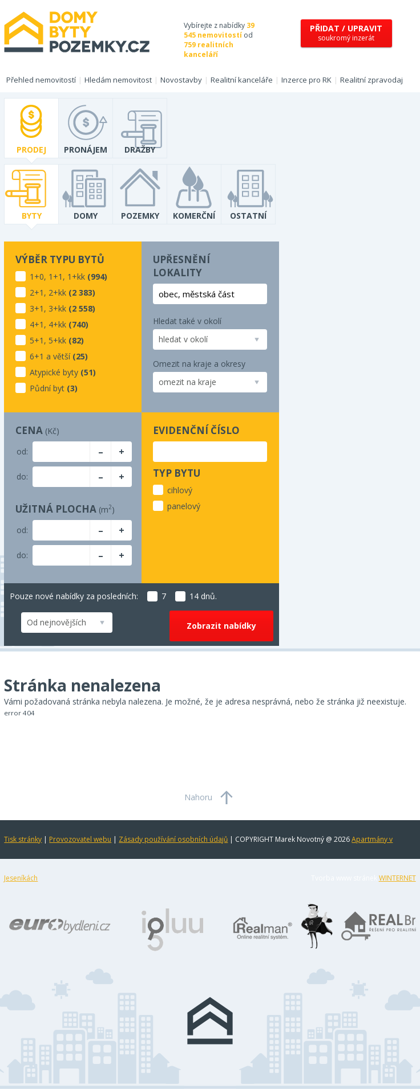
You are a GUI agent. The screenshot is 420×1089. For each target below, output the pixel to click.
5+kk (57, 340)
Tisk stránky (23, 839)
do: (22, 476)
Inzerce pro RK (306, 80)
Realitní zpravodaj (371, 80)
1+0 (37, 276)
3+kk (57, 308)
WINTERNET (397, 878)
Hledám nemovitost (118, 80)
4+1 (37, 324)
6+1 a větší (50, 356)
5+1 (37, 340)
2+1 (37, 292)
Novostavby (181, 80)
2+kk (57, 292)
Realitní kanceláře (242, 80)
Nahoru (198, 797)
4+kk (57, 324)
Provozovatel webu (80, 839)
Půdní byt (47, 388)
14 (187, 596)
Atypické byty (54, 372)
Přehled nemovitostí (41, 80)
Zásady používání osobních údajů (173, 839)
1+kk (76, 276)
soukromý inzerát (346, 33)
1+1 (56, 276)
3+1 (37, 308)
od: (22, 451)
